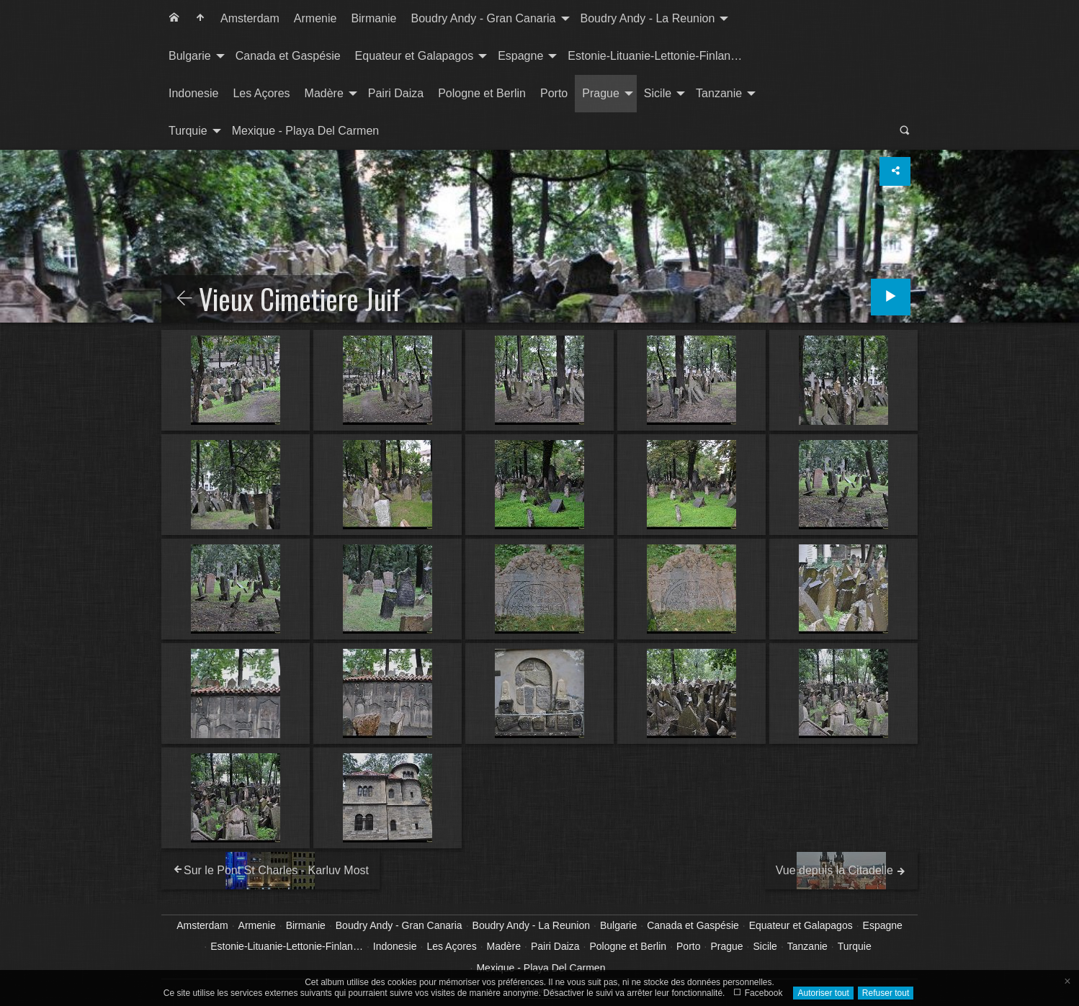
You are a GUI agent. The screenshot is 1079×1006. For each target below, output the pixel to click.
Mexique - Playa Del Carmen (306, 131)
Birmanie (373, 18)
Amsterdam (249, 18)
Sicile (657, 93)
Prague (600, 93)
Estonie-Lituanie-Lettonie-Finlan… (655, 56)
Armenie (315, 18)
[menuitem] (174, 18)
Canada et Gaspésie (288, 56)
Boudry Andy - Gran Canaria (483, 18)
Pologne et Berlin (482, 93)
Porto (554, 93)
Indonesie (193, 93)
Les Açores (261, 93)
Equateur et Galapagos (414, 56)
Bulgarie (190, 56)
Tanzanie (719, 93)
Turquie (188, 131)
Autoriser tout (823, 993)
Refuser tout (885, 993)
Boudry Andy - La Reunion (648, 18)
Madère (324, 93)
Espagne (520, 56)
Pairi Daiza (396, 93)
